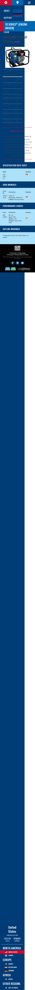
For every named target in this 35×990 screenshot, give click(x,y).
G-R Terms (25, 255)
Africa (9, 979)
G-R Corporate (13, 253)
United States (11, 952)
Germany (9, 970)
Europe (9, 964)
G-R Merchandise (21, 253)
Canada (9, 955)
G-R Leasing (10, 255)
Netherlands (11, 967)
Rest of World (11, 987)
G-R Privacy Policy (18, 255)
